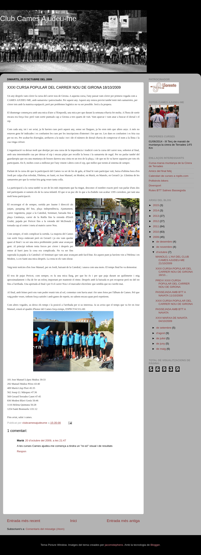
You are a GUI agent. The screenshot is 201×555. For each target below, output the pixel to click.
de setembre (164, 327)
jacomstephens (114, 544)
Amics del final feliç (160, 171)
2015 (156, 205)
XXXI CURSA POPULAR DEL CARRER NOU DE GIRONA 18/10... (174, 271)
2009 (156, 236)
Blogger (155, 544)
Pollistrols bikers (158, 180)
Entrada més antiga (123, 521)
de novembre (164, 246)
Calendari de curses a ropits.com (168, 175)
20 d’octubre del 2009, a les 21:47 (45, 440)
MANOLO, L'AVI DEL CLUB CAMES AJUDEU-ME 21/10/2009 (172, 260)
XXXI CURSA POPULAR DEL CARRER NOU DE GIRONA (174, 302)
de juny (161, 343)
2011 (156, 226)
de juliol (161, 338)
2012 (156, 221)
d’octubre (162, 252)
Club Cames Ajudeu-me (38, 18)
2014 (156, 210)
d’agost (161, 333)
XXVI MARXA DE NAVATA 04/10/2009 (171, 319)
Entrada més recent (23, 521)
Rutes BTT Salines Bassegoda (167, 190)
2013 (156, 215)
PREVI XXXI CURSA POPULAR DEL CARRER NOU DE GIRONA (173, 283)
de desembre (164, 241)
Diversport (155, 185)
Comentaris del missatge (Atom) (45, 528)
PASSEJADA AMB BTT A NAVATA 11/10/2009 (171, 294)
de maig (161, 348)
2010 (156, 231)
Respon (21, 451)
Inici (73, 521)
